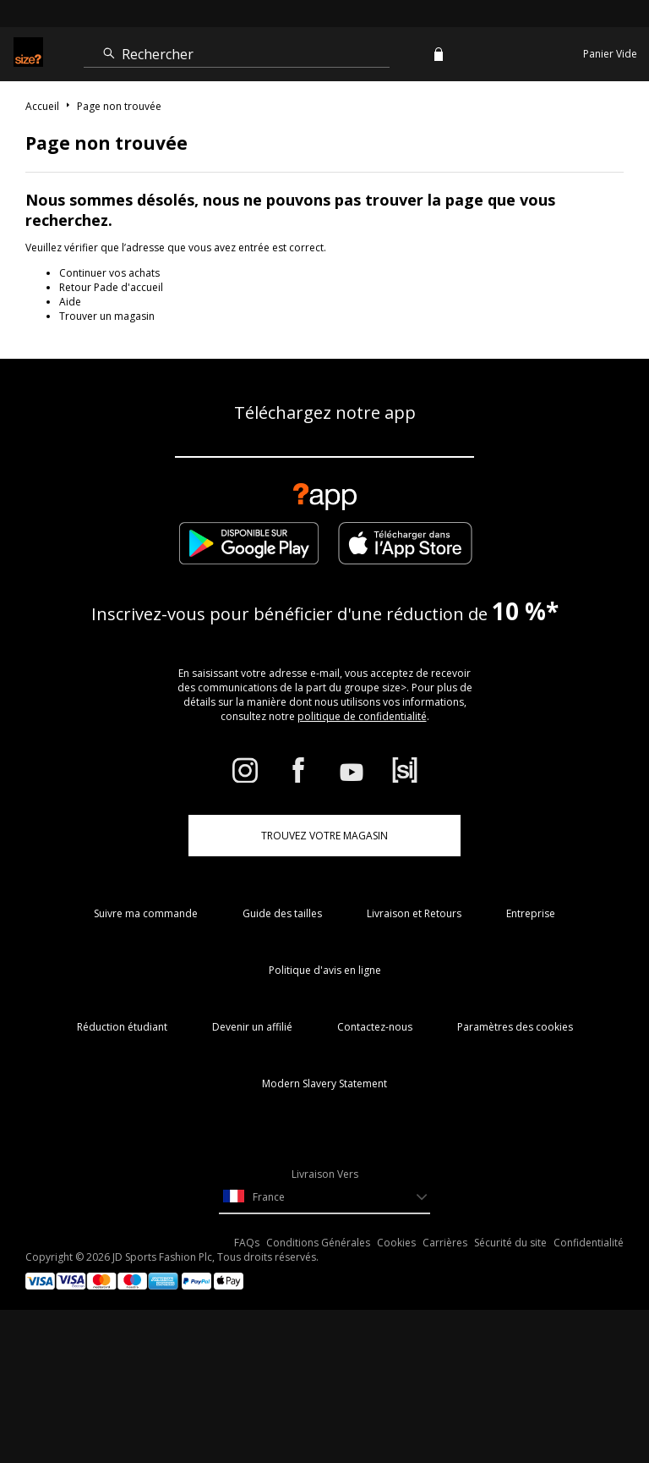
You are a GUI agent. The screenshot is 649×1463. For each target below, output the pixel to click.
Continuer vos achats (109, 273)
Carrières (445, 1242)
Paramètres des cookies (515, 1027)
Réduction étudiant (122, 1027)
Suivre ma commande (146, 913)
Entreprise (530, 913)
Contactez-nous (374, 1027)
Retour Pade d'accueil (111, 287)
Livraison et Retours (414, 913)
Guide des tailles (282, 913)
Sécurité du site (510, 1242)
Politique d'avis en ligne (325, 970)
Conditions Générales (318, 1242)
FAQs (246, 1242)
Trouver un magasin (107, 316)
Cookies (396, 1242)
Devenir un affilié (252, 1027)
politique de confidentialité (362, 716)
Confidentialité (589, 1242)
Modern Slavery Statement (324, 1083)
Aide (70, 301)
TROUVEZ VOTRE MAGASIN (324, 835)
